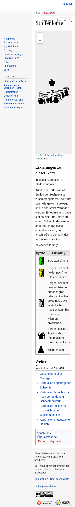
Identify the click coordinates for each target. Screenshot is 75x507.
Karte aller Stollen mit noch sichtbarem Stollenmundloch (53, 410)
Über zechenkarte (59, 479)
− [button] (40, 40)
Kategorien (43, 432)
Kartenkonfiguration (50, 441)
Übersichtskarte (47, 437)
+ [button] (40, 35)
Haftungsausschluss (45, 486)
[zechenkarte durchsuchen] (65, 20)
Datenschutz (41, 479)
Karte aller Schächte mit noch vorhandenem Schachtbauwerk (55, 397)
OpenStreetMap (55, 155)
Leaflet (39, 155)
